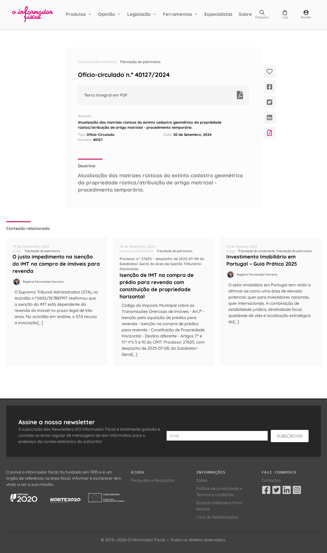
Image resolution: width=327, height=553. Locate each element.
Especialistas (218, 14)
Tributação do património (140, 62)
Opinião (106, 14)
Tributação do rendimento (256, 251)
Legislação (139, 14)
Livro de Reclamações (217, 517)
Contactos (271, 480)
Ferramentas (177, 14)
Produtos (76, 14)
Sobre (245, 14)
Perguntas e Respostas (153, 480)
